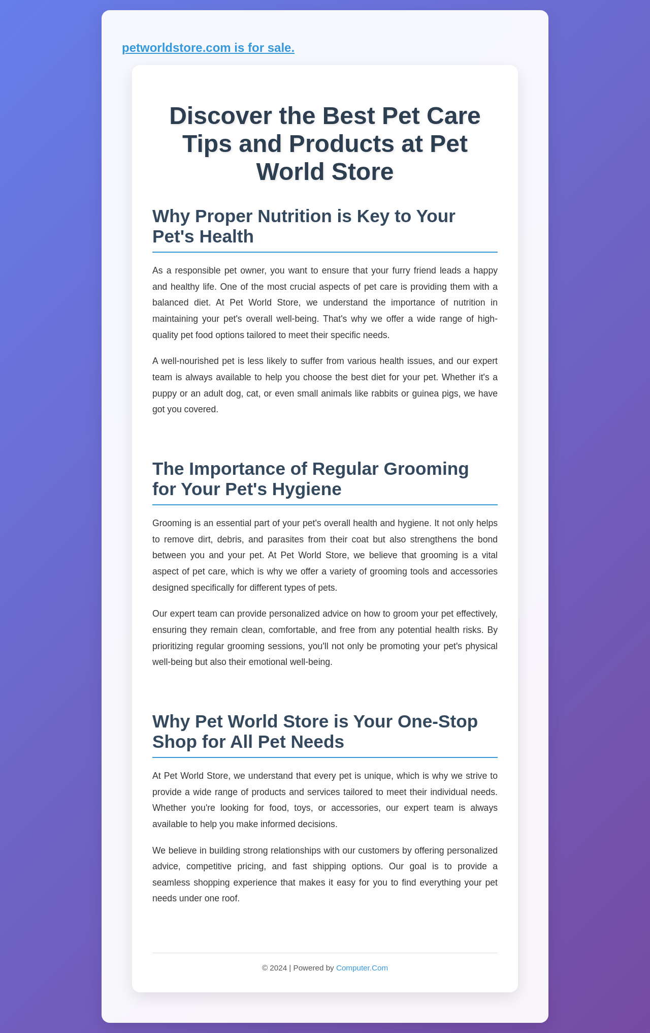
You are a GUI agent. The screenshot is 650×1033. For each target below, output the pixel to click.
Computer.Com (362, 967)
